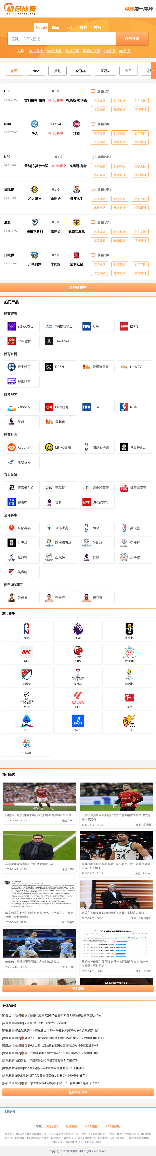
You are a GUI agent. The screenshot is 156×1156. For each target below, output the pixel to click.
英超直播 (72, 51)
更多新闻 (78, 989)
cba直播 (110, 51)
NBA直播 (36, 51)
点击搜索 (132, 39)
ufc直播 (125, 51)
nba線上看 (54, 51)
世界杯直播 (91, 51)
